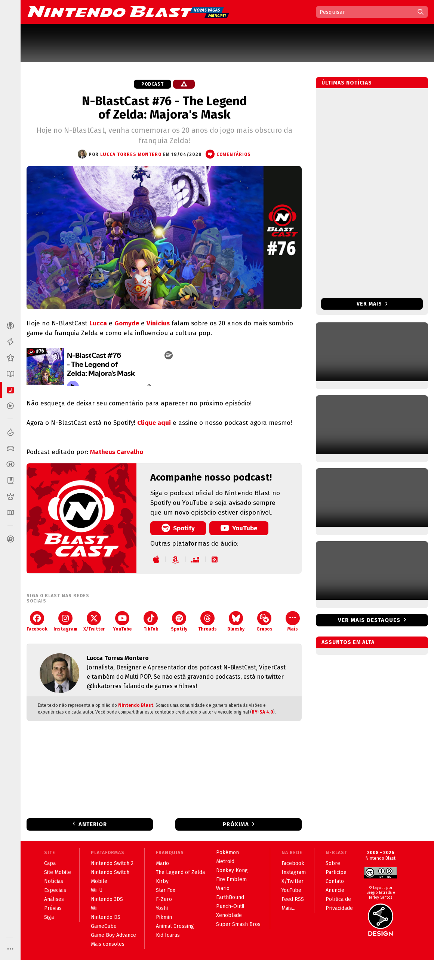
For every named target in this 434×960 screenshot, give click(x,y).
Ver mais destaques (369, 620)
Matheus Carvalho (116, 452)
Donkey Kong (232, 870)
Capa (50, 863)
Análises (54, 899)
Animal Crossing (175, 926)
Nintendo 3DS (107, 899)
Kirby (162, 881)
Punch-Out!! (230, 906)
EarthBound (230, 897)
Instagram (65, 621)
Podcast (152, 84)
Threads (207, 621)
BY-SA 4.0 (262, 712)
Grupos (264, 621)
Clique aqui (154, 423)
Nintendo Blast (135, 705)
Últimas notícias (346, 83)
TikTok (151, 621)
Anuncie (335, 890)
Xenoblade (229, 915)
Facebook (37, 621)
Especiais (55, 890)
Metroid (225, 861)
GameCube (104, 926)
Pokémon (227, 852)
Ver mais (372, 304)
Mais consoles (107, 944)
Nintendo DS (105, 917)
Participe (336, 872)
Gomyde (126, 323)
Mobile (99, 881)
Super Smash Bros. (239, 924)
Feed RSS (292, 899)
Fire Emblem (231, 879)
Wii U (96, 890)
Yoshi (162, 908)
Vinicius (158, 323)
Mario (162, 863)
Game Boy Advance (113, 935)
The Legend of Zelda (180, 872)
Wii (94, 908)
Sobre (333, 863)
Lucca (98, 323)
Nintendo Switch (110, 872)
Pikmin (164, 917)
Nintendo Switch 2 (112, 863)
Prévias (53, 908)
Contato (335, 881)
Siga (49, 917)
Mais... (288, 908)
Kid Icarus (168, 935)
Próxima (236, 824)
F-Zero (164, 899)
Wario (223, 888)
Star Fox (165, 890)
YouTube (239, 528)
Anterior (93, 824)
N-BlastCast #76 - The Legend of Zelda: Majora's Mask (164, 107)
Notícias (53, 881)
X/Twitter (94, 621)
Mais (293, 621)
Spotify (178, 528)
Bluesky (235, 621)
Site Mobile (57, 872)
